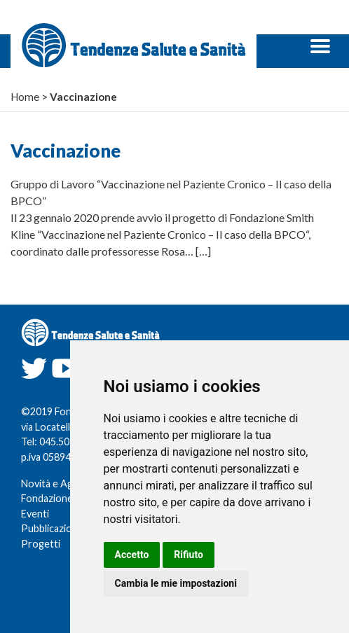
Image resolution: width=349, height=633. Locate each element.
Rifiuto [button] (188, 554)
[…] (203, 251)
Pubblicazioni (50, 528)
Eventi (35, 514)
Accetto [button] (132, 554)
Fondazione (47, 498)
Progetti (40, 544)
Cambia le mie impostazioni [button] (176, 583)
